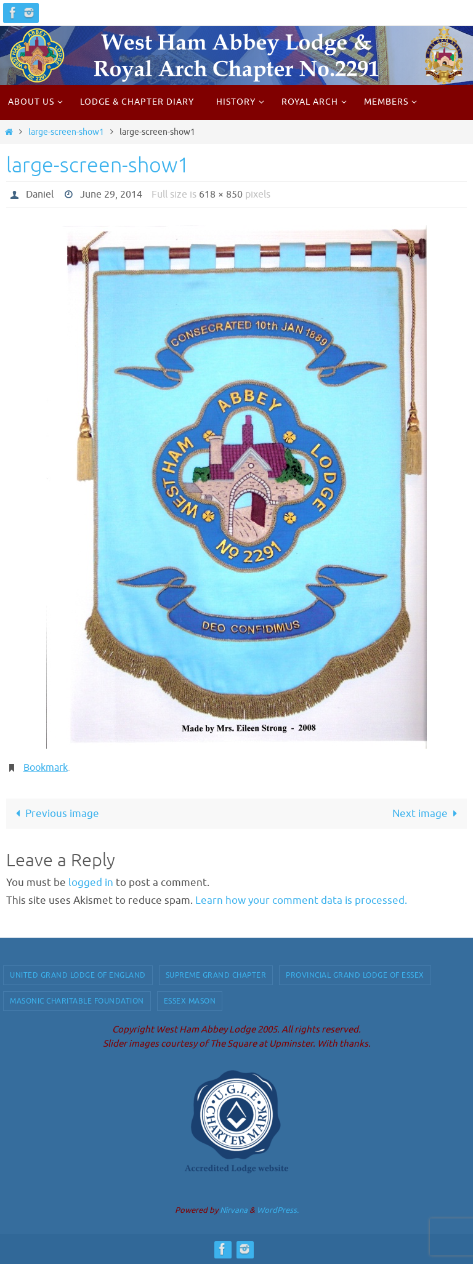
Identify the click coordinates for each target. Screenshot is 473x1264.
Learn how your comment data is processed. (301, 900)
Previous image (54, 813)
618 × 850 (221, 194)
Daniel (40, 194)
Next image (427, 813)
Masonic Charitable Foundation (77, 1001)
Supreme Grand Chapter (216, 975)
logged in (90, 882)
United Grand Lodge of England (78, 975)
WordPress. (278, 1210)
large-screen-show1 (66, 132)
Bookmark (45, 768)
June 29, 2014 (111, 194)
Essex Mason (190, 1001)
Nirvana (234, 1210)
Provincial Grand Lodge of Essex (355, 975)
